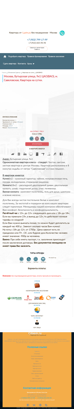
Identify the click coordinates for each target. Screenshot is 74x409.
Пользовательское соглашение (37, 381)
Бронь (30, 64)
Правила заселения (56, 56)
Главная (4, 72)
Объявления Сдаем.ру (14, 72)
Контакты (22, 64)
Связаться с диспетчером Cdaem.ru (37, 48)
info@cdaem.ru (25, 408)
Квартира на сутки (37, 366)
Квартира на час (37, 363)
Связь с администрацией (37, 373)
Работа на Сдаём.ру (37, 378)
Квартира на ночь (37, 368)
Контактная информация (37, 356)
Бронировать (37, 144)
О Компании (37, 353)
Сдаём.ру (26, 33)
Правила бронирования (37, 56)
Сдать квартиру (9, 64)
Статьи (37, 376)
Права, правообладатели (37, 358)
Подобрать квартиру (17, 56)
